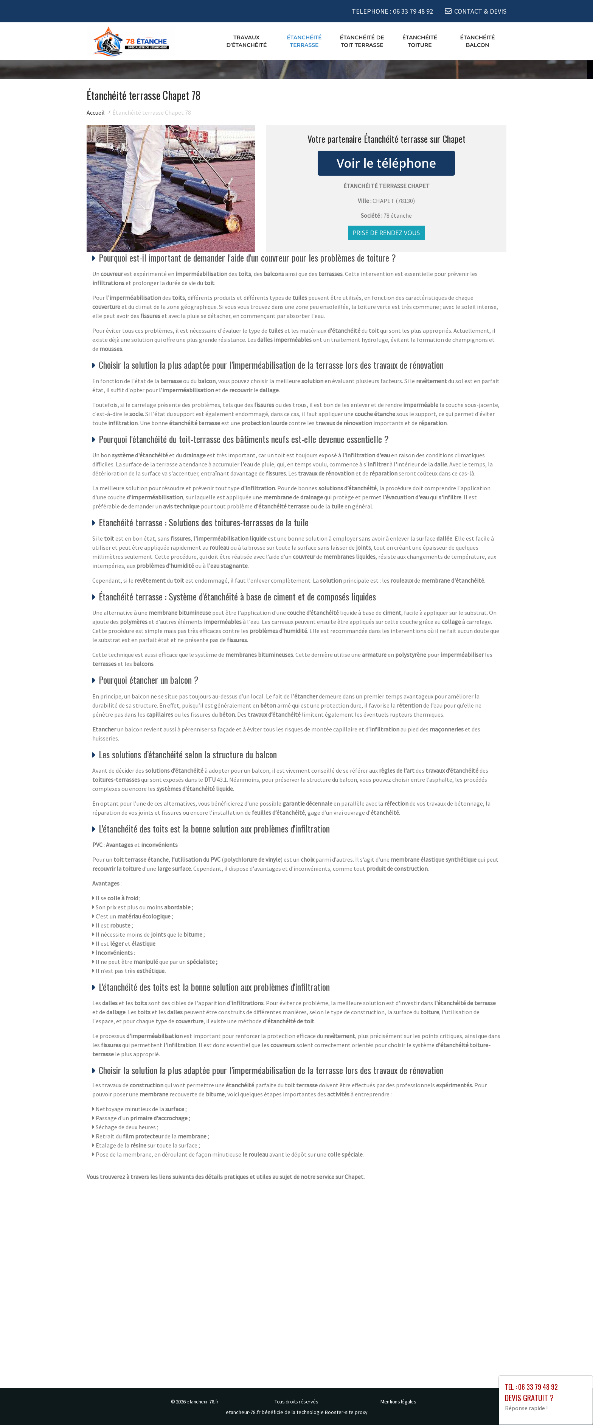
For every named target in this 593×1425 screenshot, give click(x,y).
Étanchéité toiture (419, 41)
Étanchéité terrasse (304, 41)
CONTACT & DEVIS (480, 11)
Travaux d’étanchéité (246, 41)
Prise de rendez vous (386, 233)
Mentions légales (398, 1401)
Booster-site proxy (346, 1412)
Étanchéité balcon (477, 41)
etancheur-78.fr (202, 1401)
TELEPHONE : (392, 11)
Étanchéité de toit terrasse (362, 41)
